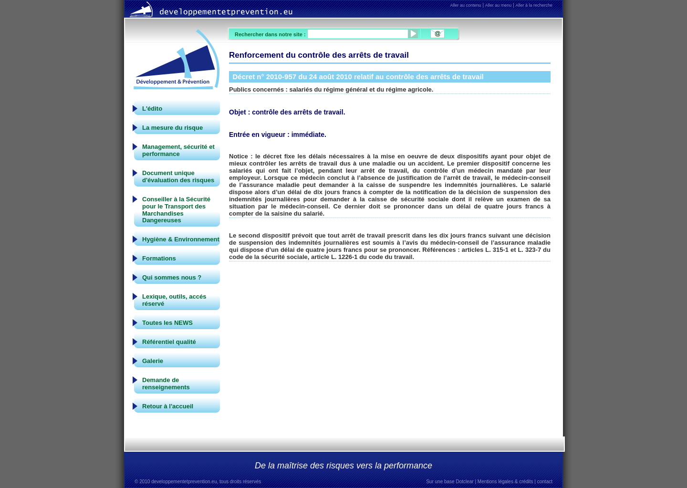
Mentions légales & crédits (505, 481)
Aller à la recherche (533, 5)
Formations (159, 258)
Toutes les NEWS (167, 322)
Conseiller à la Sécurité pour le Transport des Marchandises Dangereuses (176, 210)
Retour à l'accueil (167, 406)
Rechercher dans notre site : (271, 34)
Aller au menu (498, 5)
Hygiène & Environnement (180, 239)
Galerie (152, 360)
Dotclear (464, 481)
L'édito (152, 108)
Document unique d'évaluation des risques (178, 176)
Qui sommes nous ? (171, 277)
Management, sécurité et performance (178, 150)
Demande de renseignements (166, 383)
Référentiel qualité (169, 341)
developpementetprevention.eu (184, 481)
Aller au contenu (465, 5)
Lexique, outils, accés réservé (174, 300)
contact (544, 481)
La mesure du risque (172, 127)
